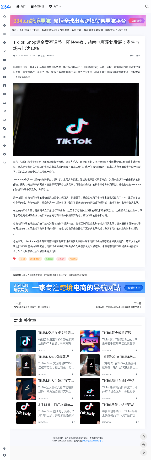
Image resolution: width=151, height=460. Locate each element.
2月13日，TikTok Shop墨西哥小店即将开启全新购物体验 (60, 414)
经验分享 (67, 268)
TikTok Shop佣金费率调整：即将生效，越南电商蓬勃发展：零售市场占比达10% (90, 29)
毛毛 (47, 55)
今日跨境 (30, 29)
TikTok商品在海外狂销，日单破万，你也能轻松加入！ (120, 390)
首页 (20, 29)
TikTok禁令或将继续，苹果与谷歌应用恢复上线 (120, 342)
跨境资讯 (79, 268)
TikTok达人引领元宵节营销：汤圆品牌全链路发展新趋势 (59, 390)
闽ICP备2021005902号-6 (95, 450)
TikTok (28, 268)
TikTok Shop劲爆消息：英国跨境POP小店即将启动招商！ (60, 366)
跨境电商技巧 (41, 268)
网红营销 (55, 268)
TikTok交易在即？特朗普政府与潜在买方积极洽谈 (59, 342)
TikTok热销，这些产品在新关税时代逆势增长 (120, 414)
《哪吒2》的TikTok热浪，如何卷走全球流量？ (119, 366)
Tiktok (42, 29)
